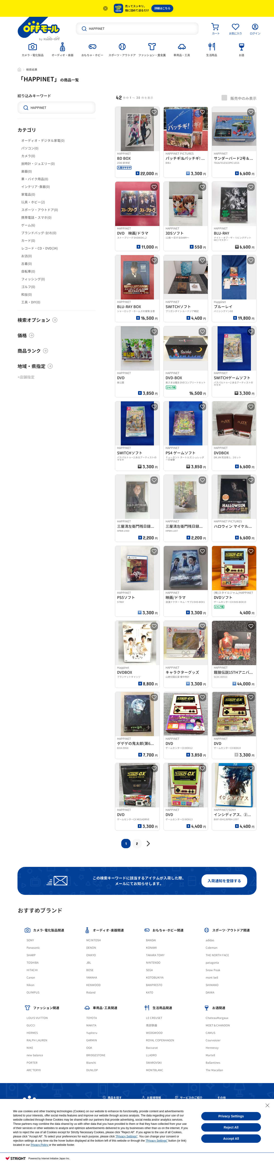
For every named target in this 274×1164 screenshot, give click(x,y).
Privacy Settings (231, 1116)
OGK (89, 1048)
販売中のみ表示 (239, 98)
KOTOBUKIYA (154, 978)
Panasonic (33, 948)
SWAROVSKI (154, 1063)
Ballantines (213, 1063)
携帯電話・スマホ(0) (36, 217)
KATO (149, 992)
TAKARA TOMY (155, 955)
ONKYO (91, 955)
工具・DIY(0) (30, 302)
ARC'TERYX (34, 1070)
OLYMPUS (33, 992)
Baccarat (152, 1048)
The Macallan (214, 1070)
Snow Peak (213, 970)
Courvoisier (213, 1040)
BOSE (90, 970)
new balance (35, 1055)
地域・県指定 (35, 366)
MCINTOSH (93, 940)
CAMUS (210, 1033)
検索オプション (37, 320)
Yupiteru (91, 1033)
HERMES (32, 1033)
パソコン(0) (29, 148)
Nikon (30, 985)
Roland (90, 992)
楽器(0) (26, 171)
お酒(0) (26, 256)
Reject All (231, 1127)
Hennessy (212, 1048)
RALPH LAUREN (37, 1040)
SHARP (31, 955)
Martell (210, 1055)
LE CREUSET (154, 1018)
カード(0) (28, 240)
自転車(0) (28, 271)
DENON (91, 948)
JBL (88, 963)
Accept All (231, 1138)
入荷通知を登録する (224, 880)
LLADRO (151, 1055)
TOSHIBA (32, 963)
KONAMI (151, 948)
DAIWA (210, 992)
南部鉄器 (151, 1025)
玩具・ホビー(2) (33, 202)
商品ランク (32, 350)
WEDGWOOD (154, 1033)
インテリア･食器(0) (35, 186)
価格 (25, 335)
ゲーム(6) (28, 225)
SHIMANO (212, 985)
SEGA (149, 970)
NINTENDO (153, 963)
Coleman (211, 948)
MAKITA (91, 1025)
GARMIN (91, 1040)
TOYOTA (91, 1018)
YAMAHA (91, 978)
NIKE (30, 1048)
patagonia (212, 963)
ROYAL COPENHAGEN (160, 1040)
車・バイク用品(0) (34, 179)
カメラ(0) (28, 156)
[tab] (33, 49)
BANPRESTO (154, 985)
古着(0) (26, 263)
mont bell (212, 978)
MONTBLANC (154, 1070)
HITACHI (32, 970)
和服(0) (26, 294)
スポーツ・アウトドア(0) (39, 210)
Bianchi (91, 1063)
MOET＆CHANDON (218, 1025)
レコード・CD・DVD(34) (39, 248)
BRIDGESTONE (95, 1055)
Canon (31, 978)
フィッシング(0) (33, 279)
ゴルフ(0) (28, 287)
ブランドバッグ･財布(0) (38, 233)
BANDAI (151, 940)
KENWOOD (93, 985)
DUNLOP (92, 1070)
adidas (210, 940)
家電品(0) (28, 194)
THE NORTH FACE (217, 955)
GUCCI (31, 1025)
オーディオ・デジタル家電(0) (43, 140)
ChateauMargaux (217, 1018)
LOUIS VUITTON (37, 1018)
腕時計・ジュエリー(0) (38, 163)
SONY (30, 940)
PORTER (32, 1063)
